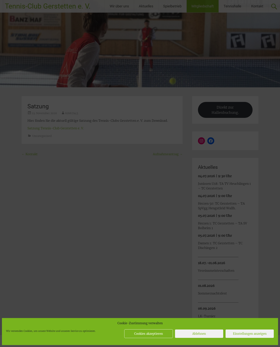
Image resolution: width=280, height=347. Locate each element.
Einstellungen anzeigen (250, 334)
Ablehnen (199, 334)
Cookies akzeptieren (148, 334)
